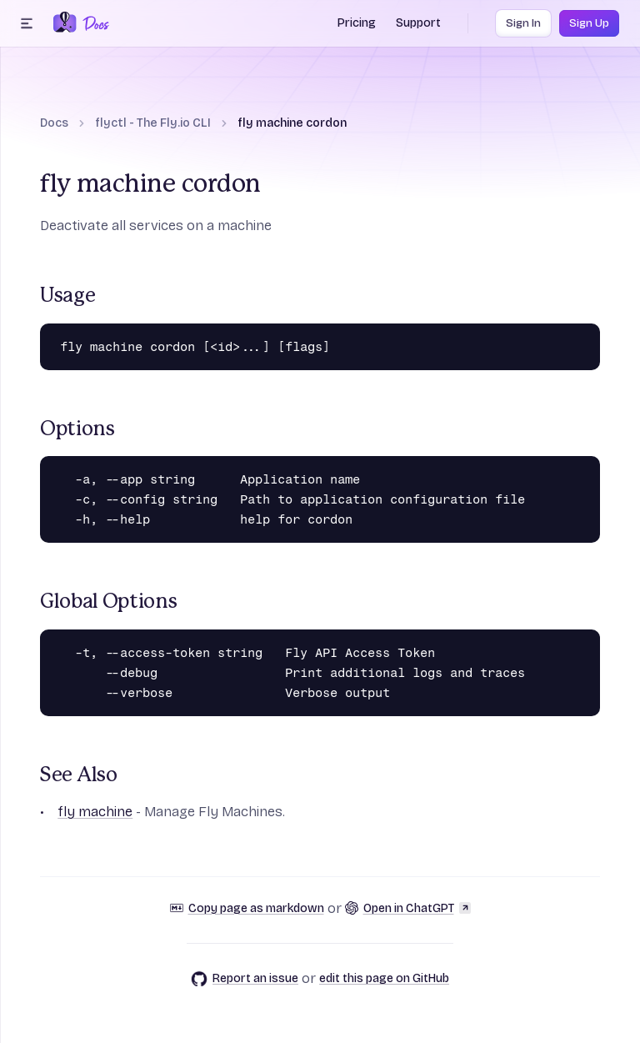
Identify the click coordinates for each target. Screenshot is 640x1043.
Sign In (523, 23)
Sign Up (589, 23)
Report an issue (244, 978)
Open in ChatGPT (408, 908)
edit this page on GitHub (384, 978)
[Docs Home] (93, 23)
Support (418, 23)
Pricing (357, 23)
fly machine (95, 811)
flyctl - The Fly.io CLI (153, 123)
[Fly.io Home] (65, 23)
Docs (54, 123)
